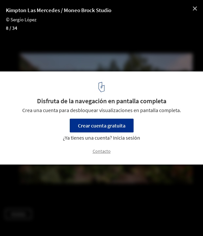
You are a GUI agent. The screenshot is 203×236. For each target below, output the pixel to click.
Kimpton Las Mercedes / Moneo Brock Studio (58, 10)
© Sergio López (21, 19)
